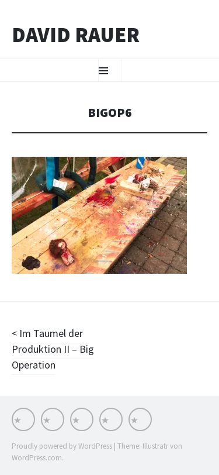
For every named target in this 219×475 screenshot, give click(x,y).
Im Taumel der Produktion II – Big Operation (53, 348)
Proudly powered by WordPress (62, 446)
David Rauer (76, 35)
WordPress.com (37, 458)
